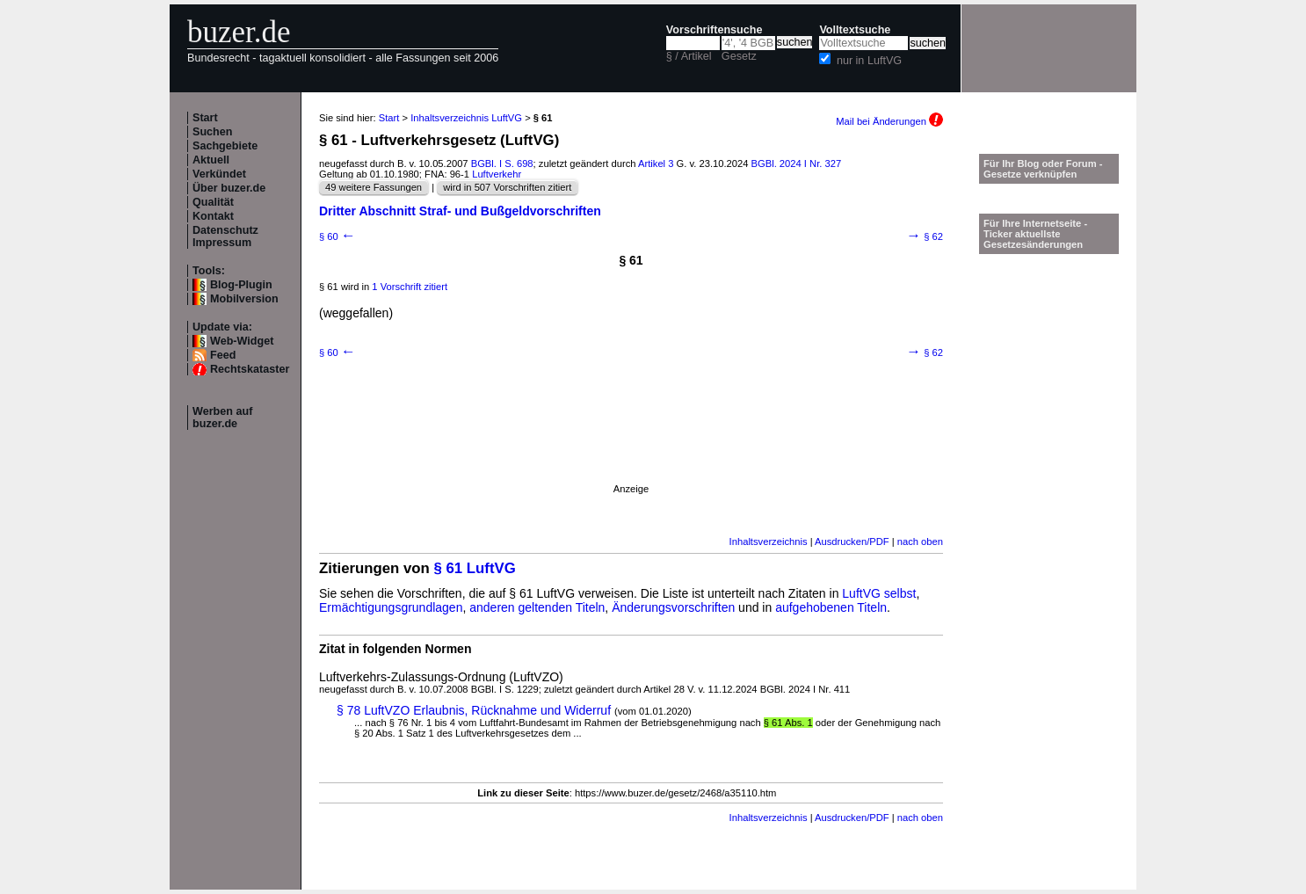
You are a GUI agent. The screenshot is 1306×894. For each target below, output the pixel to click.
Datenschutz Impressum (225, 236)
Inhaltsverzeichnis (768, 541)
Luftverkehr (496, 174)
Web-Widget (241, 341)
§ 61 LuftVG (475, 568)
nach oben (920, 541)
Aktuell (210, 160)
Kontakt (213, 216)
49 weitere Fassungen (373, 187)
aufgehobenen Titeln (831, 607)
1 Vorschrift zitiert (409, 286)
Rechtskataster (249, 369)
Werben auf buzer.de (222, 417)
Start (205, 118)
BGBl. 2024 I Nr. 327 (796, 163)
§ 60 (337, 236)
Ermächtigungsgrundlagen (390, 607)
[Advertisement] (631, 443)
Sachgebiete (225, 146)
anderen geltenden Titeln (537, 607)
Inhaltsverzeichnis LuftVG (466, 118)
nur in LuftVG (869, 61)
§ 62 (924, 236)
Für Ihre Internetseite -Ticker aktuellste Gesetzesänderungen (1035, 234)
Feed (223, 355)
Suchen (212, 132)
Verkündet (219, 174)
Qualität (213, 202)
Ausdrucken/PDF (852, 541)
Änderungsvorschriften (673, 607)
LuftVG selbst (879, 593)
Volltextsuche (854, 30)
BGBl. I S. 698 (502, 163)
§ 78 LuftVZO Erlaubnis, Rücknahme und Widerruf (474, 710)
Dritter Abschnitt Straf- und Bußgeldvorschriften (460, 211)
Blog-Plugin (241, 285)
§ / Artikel (689, 56)
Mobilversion (244, 299)
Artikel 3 (655, 163)
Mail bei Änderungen (889, 121)
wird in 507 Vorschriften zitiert (507, 187)
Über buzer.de (228, 188)
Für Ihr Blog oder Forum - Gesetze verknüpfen (1043, 168)
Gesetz (739, 56)
